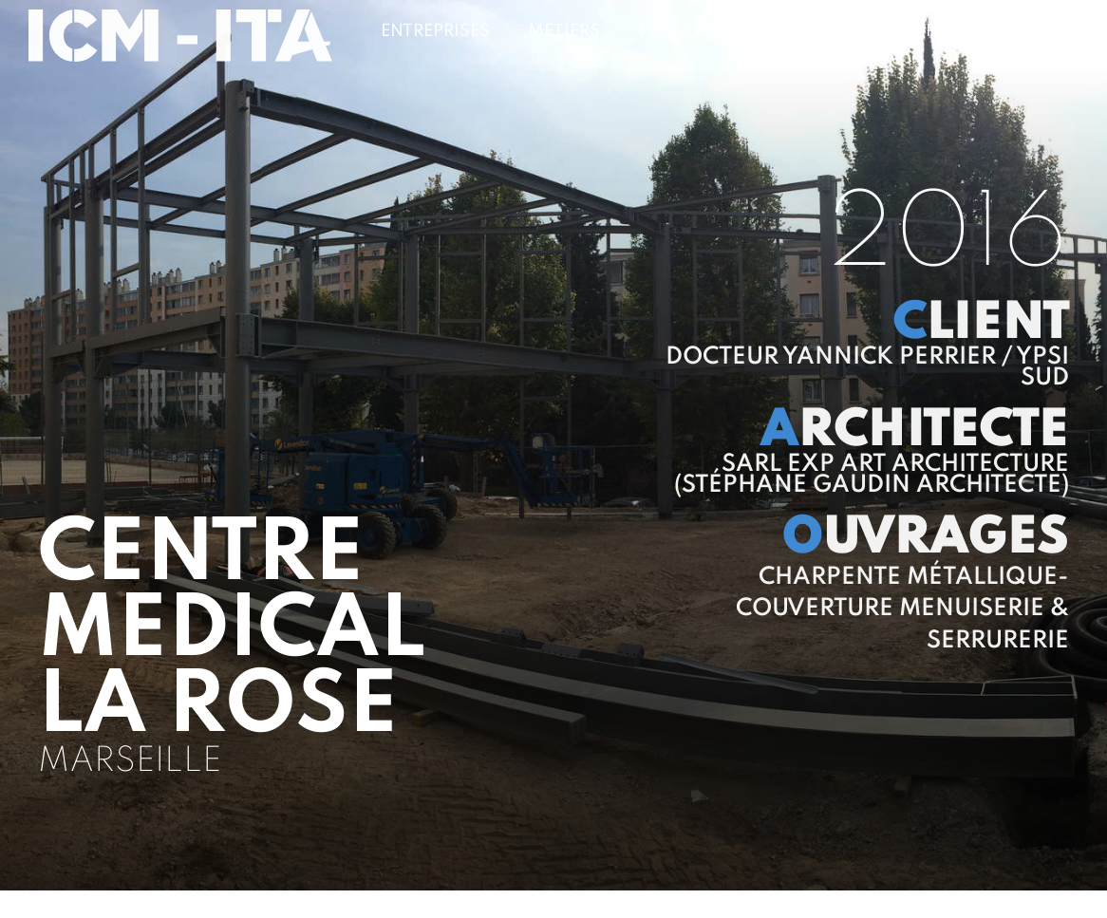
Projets (676, 31)
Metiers (564, 31)
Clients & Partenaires (854, 31)
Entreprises (435, 31)
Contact (1036, 31)
